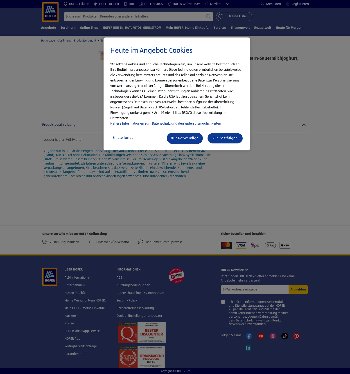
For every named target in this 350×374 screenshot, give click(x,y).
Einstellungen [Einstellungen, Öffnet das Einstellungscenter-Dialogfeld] (124, 138)
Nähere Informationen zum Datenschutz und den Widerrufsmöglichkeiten (165, 123)
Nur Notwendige (184, 138)
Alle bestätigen (225, 138)
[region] (177, 94)
